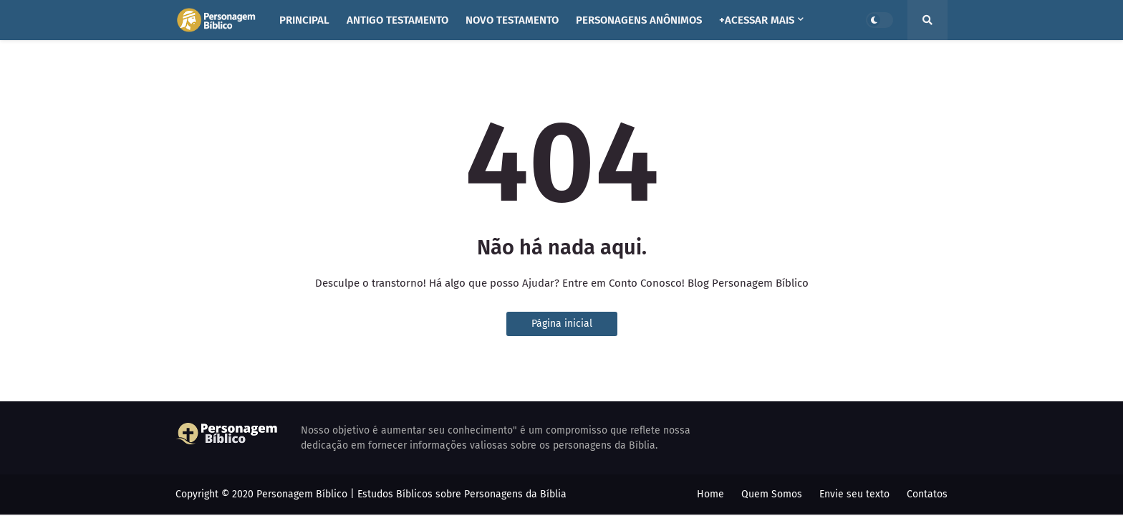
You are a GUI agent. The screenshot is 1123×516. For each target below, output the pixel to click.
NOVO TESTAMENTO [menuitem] (512, 20)
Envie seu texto (854, 494)
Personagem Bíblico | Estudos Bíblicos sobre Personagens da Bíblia (411, 494)
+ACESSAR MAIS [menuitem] (756, 20)
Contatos (927, 494)
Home (710, 494)
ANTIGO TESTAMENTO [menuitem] (397, 20)
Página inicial (561, 323)
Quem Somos (771, 494)
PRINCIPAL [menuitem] (304, 20)
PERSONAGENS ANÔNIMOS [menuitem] (639, 20)
